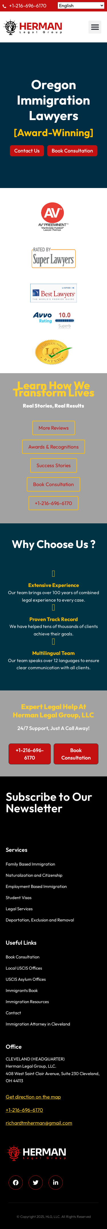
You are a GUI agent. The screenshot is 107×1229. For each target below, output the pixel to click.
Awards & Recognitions (53, 446)
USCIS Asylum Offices (26, 979)
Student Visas (18, 897)
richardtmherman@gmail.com (39, 1123)
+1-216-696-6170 (28, 5)
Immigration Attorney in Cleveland (38, 1024)
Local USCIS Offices (24, 968)
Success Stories (54, 465)
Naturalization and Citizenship (34, 875)
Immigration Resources (27, 1001)
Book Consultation (53, 484)
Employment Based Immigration (36, 886)
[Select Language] (81, 5)
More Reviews (54, 427)
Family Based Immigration (30, 864)
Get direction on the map (33, 1096)
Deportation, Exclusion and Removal (40, 920)
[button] (94, 27)
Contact (13, 1012)
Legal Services (19, 908)
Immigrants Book (22, 990)
